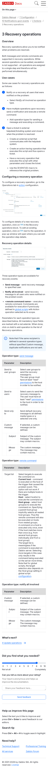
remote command (28, 460)
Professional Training (36, 746)
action (22, 185)
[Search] (36, 3)
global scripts (21, 309)
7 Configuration (26, 17)
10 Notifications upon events (15, 21)
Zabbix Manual (9, 17)
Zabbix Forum (32, 751)
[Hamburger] (43, 4)
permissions (26, 382)
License (15, 765)
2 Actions (36, 21)
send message (26, 356)
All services (7, 751)
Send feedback (24, 697)
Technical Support (10, 746)
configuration (24, 576)
